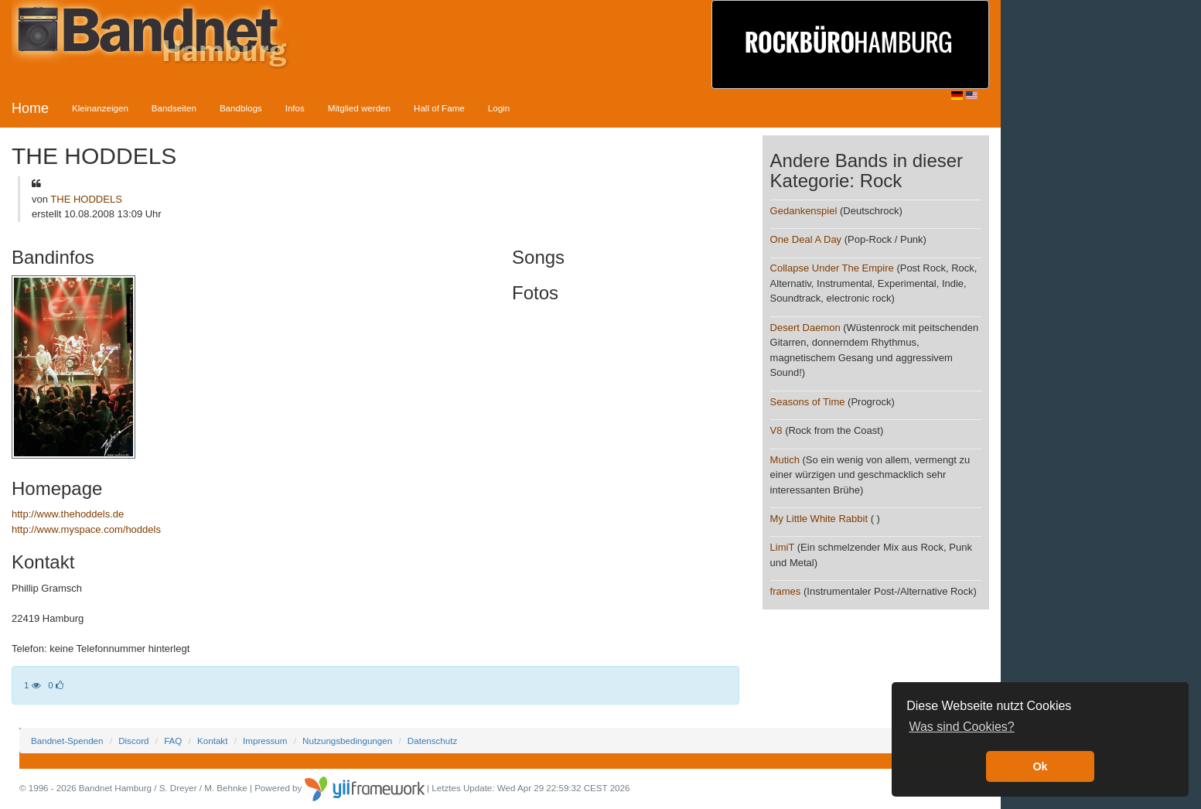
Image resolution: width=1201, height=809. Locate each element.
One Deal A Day (806, 239)
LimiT (782, 547)
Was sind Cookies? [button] (961, 726)
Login (499, 108)
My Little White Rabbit (819, 518)
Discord (133, 741)
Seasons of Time (807, 402)
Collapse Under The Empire (832, 268)
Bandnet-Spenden (67, 741)
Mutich (785, 460)
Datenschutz (432, 741)
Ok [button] (1039, 766)
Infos (295, 108)
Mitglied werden (359, 108)
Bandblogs (241, 108)
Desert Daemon (805, 327)
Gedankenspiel (804, 211)
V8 (776, 430)
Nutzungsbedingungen (347, 741)
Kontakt (212, 741)
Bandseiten (174, 108)
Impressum (265, 741)
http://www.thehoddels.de (68, 514)
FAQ (173, 741)
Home (30, 108)
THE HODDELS (85, 199)
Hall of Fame (439, 108)
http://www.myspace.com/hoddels (86, 529)
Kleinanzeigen (100, 108)
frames (785, 591)
